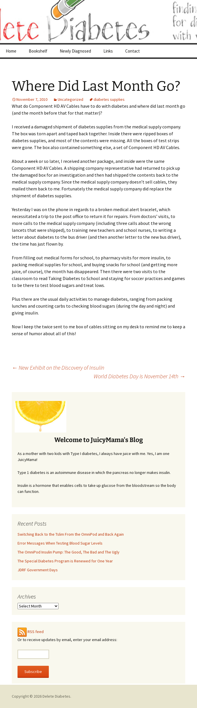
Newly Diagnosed (75, 51)
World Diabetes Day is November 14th (139, 376)
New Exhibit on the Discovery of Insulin (58, 367)
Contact (132, 51)
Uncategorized (70, 99)
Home (11, 51)
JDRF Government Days (38, 569)
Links (108, 51)
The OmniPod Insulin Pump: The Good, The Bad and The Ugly (68, 552)
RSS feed (36, 631)
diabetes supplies (109, 99)
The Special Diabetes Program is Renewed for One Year (65, 561)
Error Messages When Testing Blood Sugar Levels (60, 543)
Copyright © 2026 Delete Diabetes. (41, 696)
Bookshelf (38, 51)
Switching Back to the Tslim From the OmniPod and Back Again (71, 534)
